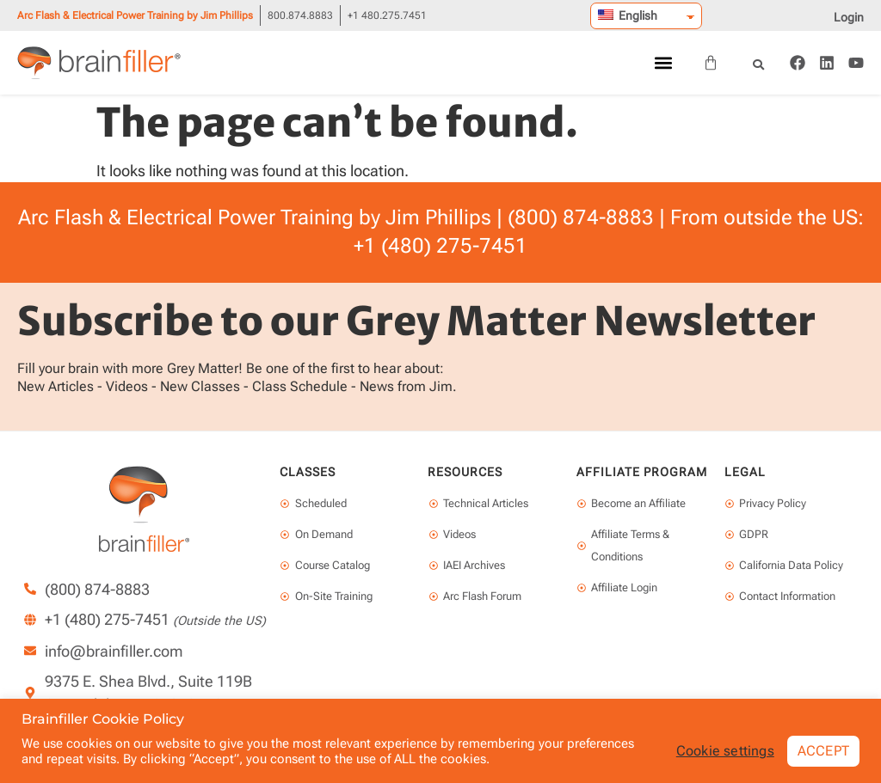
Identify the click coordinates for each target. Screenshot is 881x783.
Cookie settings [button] (725, 751)
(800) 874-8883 (581, 217)
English (627, 15)
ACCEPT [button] (823, 751)
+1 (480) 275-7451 (440, 246)
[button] (663, 63)
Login (849, 17)
